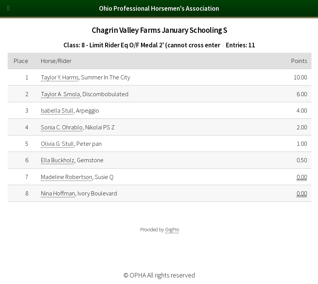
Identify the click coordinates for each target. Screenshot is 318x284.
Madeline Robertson (66, 177)
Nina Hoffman (58, 193)
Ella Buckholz (57, 160)
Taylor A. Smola (60, 94)
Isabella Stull (57, 110)
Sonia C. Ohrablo (62, 127)
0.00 (302, 177)
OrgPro (172, 229)
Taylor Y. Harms (59, 77)
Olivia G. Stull (57, 143)
